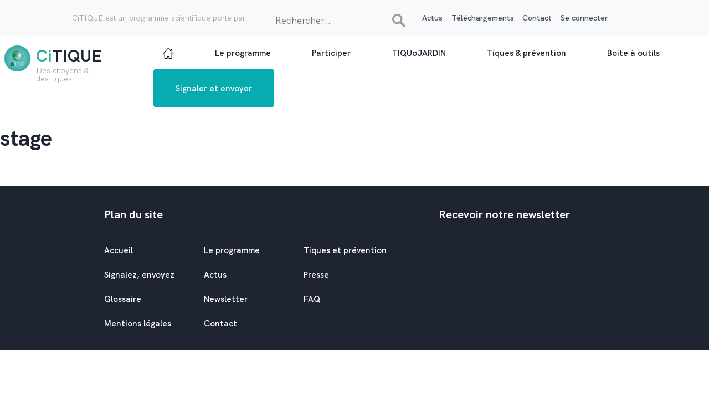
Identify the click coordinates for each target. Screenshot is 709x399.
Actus (432, 18)
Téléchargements (482, 18)
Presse (316, 274)
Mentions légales (137, 323)
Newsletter (226, 299)
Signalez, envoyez (139, 274)
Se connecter (584, 18)
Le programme (232, 250)
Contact (537, 18)
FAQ (312, 299)
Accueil (118, 250)
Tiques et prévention (345, 250)
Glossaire (122, 299)
